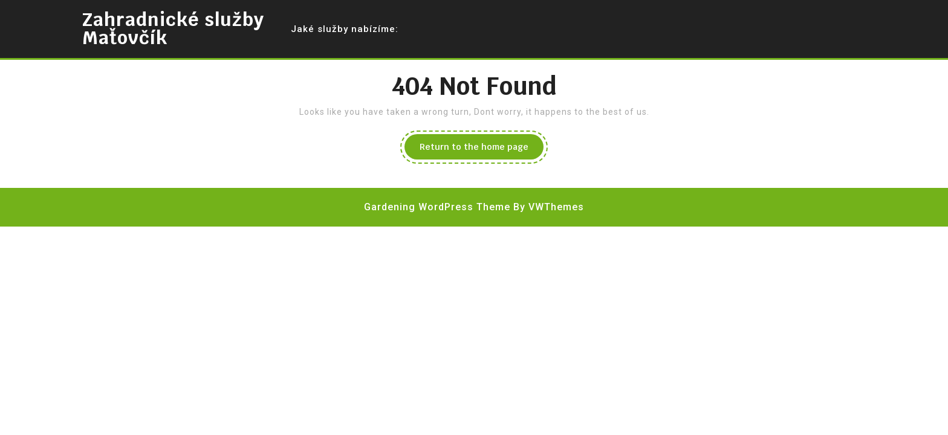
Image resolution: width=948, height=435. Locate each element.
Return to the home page (482, 150)
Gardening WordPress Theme (437, 207)
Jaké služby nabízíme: (344, 29)
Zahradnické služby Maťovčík (173, 29)
